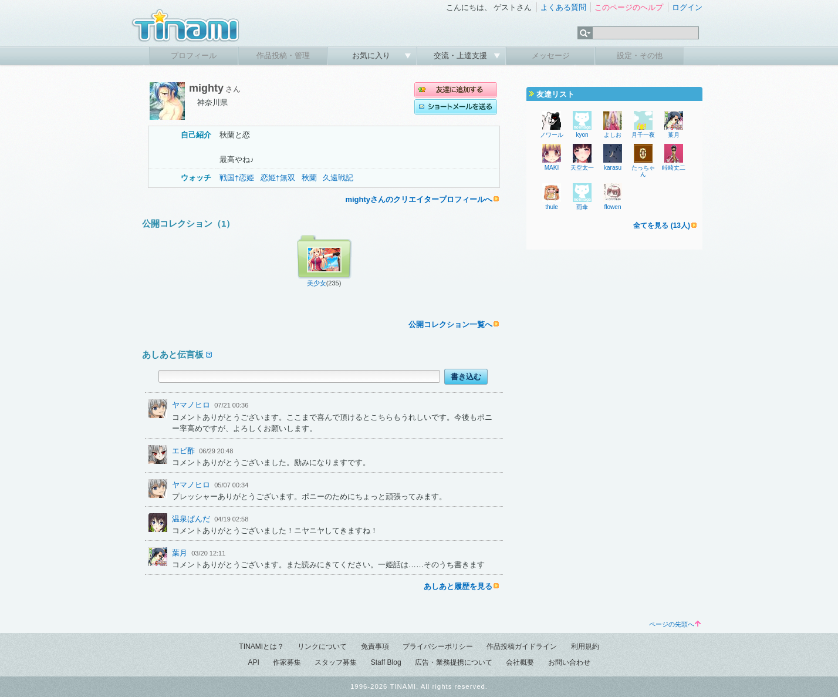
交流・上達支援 (461, 55)
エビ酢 (183, 450)
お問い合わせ (569, 662)
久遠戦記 (338, 177)
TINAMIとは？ (261, 646)
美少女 (316, 283)
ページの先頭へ (675, 624)
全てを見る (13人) (661, 225)
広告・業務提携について (453, 662)
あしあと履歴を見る (458, 586)
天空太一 (582, 167)
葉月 (179, 552)
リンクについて (322, 646)
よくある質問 (563, 7)
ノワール (551, 135)
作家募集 (287, 662)
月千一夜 (643, 135)
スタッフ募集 (336, 662)
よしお (612, 135)
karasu (612, 167)
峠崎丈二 (673, 167)
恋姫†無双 (278, 177)
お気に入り (372, 55)
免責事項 (375, 646)
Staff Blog (386, 662)
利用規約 (585, 646)
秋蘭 (309, 177)
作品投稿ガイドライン (521, 646)
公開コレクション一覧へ (450, 324)
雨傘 (582, 207)
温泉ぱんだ (191, 518)
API (253, 662)
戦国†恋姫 (236, 177)
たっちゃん (643, 170)
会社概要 (520, 662)
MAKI (552, 167)
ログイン (687, 7)
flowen (612, 207)
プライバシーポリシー (438, 646)
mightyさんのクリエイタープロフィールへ (418, 199)
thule (551, 207)
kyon (582, 135)
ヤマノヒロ (191, 404)
